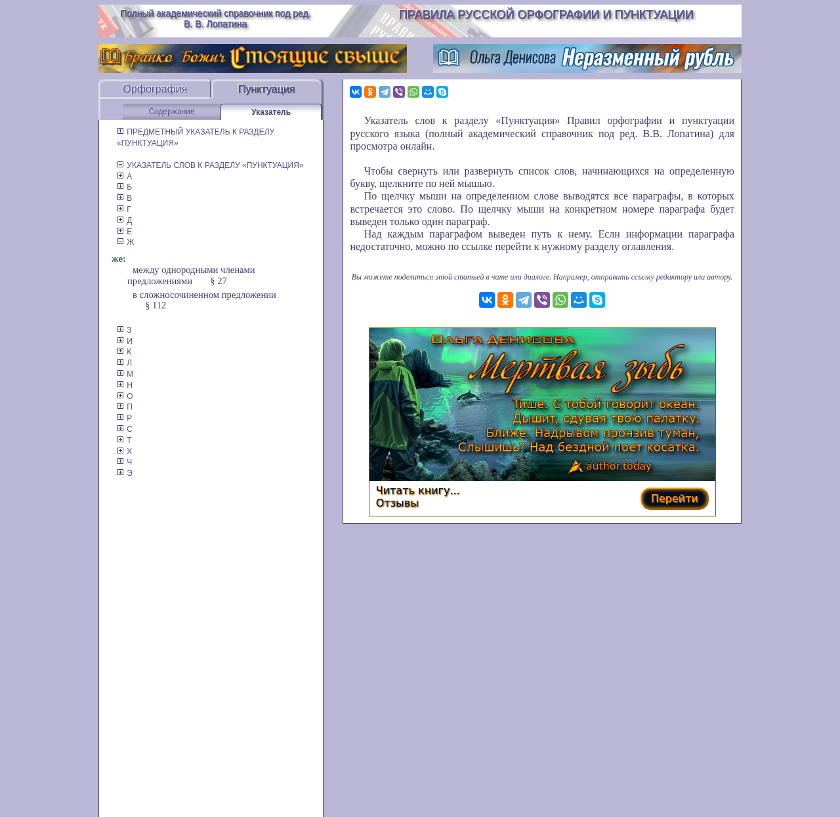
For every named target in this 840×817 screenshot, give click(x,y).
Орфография (155, 88)
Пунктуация (266, 88)
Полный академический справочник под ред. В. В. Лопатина (215, 18)
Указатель (271, 112)
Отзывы (397, 503)
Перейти (674, 498)
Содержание (171, 111)
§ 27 (218, 281)
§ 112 (155, 305)
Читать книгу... (418, 490)
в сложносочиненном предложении (204, 294)
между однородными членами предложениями (191, 275)
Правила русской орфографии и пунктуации (546, 14)
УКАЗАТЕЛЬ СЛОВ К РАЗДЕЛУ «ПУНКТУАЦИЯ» (210, 165)
